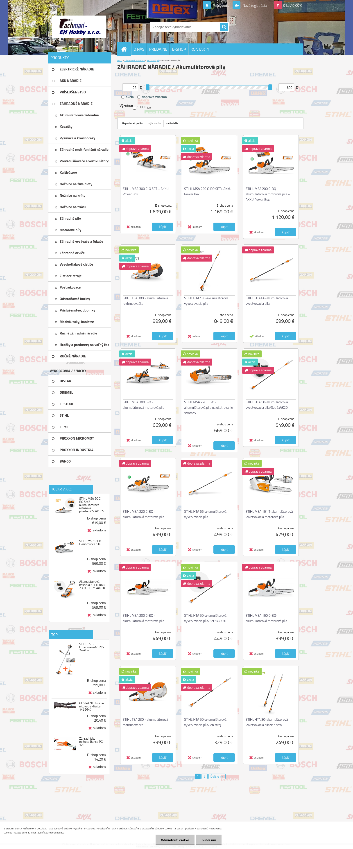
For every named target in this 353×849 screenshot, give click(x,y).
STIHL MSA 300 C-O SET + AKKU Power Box (146, 191)
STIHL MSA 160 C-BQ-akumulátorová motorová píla (266, 618)
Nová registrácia (254, 5)
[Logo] (79, 27)
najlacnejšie (154, 123)
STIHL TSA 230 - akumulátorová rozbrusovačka (145, 722)
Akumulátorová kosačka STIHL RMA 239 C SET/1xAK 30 (92, 584)
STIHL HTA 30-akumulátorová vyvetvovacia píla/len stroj (267, 722)
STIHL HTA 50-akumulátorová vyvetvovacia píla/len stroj (205, 722)
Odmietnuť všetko (174, 840)
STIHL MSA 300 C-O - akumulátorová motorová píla (143, 405)
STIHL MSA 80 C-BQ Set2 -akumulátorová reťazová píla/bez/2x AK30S (91, 505)
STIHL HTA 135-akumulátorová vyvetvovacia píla (206, 301)
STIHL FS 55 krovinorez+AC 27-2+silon (91, 647)
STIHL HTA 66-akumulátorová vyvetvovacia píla (205, 514)
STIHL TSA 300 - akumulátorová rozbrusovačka (145, 301)
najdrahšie (172, 123)
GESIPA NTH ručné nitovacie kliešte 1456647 (91, 706)
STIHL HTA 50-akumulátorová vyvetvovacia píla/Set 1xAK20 (205, 618)
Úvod (119, 60)
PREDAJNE (158, 49)
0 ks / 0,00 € (292, 5)
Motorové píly (153, 60)
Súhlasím (208, 840)
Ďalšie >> (217, 776)
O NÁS (139, 49)
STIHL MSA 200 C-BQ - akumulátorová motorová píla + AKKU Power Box (268, 194)
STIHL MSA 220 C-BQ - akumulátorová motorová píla (143, 514)
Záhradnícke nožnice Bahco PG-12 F (91, 741)
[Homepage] (126, 49)
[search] (224, 27)
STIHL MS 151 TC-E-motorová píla (91, 542)
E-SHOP (179, 49)
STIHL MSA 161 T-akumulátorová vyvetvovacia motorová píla (269, 514)
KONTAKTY (200, 49)
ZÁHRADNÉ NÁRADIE (134, 60)
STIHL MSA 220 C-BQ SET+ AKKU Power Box (207, 191)
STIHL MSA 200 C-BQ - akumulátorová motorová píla (143, 618)
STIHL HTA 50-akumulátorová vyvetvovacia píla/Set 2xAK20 (267, 405)
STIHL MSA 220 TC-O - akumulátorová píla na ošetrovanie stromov (208, 407)
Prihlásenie (221, 5)
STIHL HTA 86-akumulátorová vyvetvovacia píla (267, 301)
